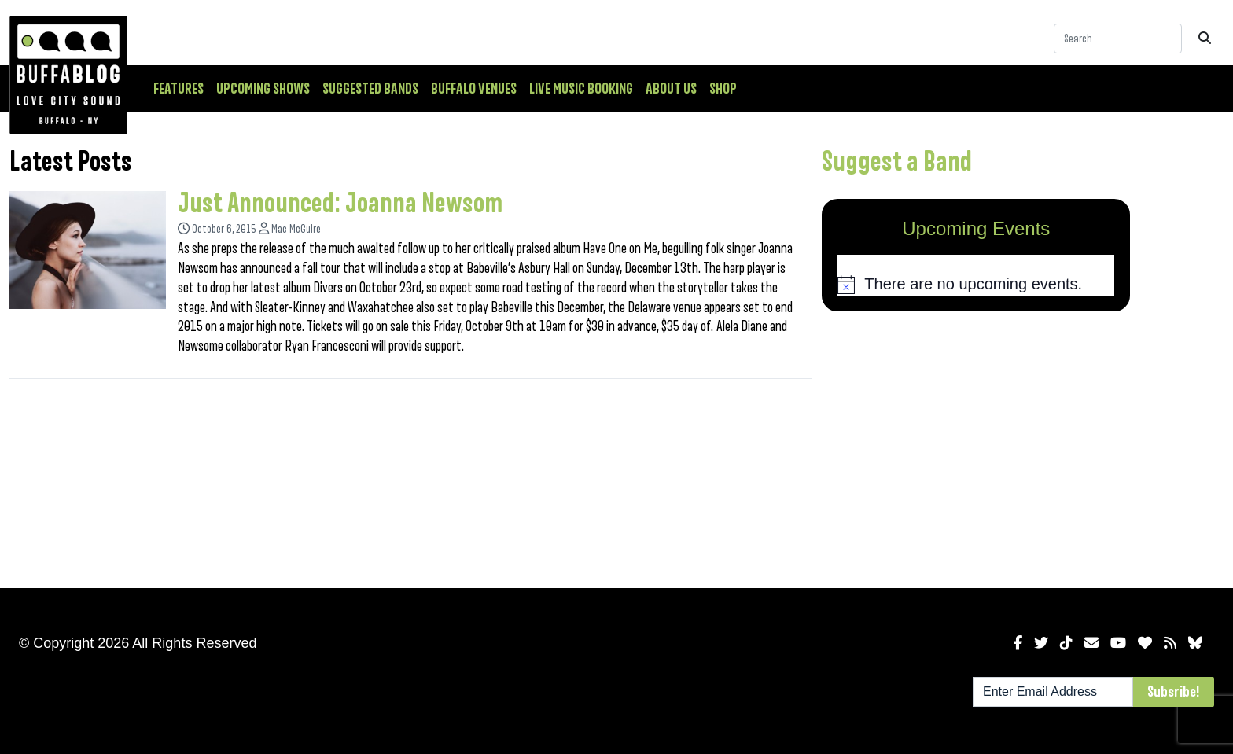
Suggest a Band (897, 162)
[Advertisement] (976, 447)
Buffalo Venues (474, 89)
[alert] (975, 285)
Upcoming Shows (263, 89)
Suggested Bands (370, 89)
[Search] (1118, 38)
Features (178, 89)
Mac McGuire (296, 229)
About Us (671, 89)
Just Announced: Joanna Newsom (340, 203)
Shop (723, 89)
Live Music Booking (581, 89)
